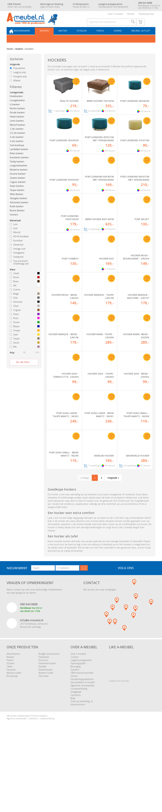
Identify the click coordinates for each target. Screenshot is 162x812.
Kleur (13, 276)
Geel (24, 341)
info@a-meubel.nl (31, 691)
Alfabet (15, 87)
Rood (24, 284)
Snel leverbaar (17, 152)
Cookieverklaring (79, 759)
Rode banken (16, 213)
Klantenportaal (146, 14)
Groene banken (18, 181)
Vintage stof (17, 256)
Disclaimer (33, 789)
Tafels (102, 37)
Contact (75, 727)
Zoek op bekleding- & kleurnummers (82, 773)
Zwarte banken (17, 185)
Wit (24, 292)
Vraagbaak (76, 762)
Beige (24, 300)
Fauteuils (11, 740)
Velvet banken (17, 123)
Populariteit (17, 75)
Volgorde (15, 71)
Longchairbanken (18, 172)
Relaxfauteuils (46, 740)
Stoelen (84, 37)
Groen (24, 329)
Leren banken (17, 127)
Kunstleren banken (19, 164)
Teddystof (16, 264)
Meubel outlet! (140, 37)
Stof (13, 235)
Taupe (24, 345)
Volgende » (113, 548)
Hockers (14, 221)
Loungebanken (17, 107)
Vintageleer (17, 260)
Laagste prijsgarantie (81, 730)
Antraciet (24, 309)
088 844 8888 (28, 675)
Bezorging (76, 737)
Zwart (24, 280)
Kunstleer (16, 247)
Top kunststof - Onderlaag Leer (19, 269)
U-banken (15, 111)
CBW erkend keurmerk (82, 743)
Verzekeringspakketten (82, 749)
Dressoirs (43, 730)
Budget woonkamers (49, 724)
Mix (24, 354)
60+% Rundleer (19, 243)
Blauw (24, 333)
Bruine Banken (17, 217)
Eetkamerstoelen (47, 733)
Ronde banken (17, 119)
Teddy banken (17, 168)
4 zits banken (16, 148)
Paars (24, 321)
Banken (48, 37)
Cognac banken (18, 189)
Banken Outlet (46, 743)
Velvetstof (16, 251)
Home (10, 56)
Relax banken (16, 160)
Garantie (75, 740)
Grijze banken (17, 193)
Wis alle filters (23, 369)
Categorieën (16, 99)
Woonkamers (28, 37)
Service (74, 746)
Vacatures (76, 765)
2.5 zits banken (17, 140)
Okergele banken (18, 205)
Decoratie (44, 746)
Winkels (131, 14)
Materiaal (15, 227)
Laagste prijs (18, 79)
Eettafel (42, 737)
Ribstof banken (17, 132)
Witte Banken (16, 201)
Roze (24, 325)
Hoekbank (44, 727)
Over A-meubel (115, 14)
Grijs (24, 305)
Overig (118, 37)
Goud (24, 350)
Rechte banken (17, 115)
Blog (73, 768)
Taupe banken (17, 197)
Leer (14, 231)
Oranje (24, 337)
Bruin (24, 288)
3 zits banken (16, 144)
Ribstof (15, 239)
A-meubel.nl (42, 786)
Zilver (24, 313)
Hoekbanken (16, 103)
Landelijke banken (19, 156)
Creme (24, 296)
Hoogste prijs (18, 83)
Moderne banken (18, 177)
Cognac (24, 317)
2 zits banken (16, 136)
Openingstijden (78, 733)
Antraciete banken (19, 209)
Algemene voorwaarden (83, 756)
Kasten (66, 37)
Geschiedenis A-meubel (83, 752)
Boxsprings (12, 746)
